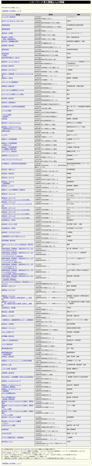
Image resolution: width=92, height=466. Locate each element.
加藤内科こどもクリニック (10, 155)
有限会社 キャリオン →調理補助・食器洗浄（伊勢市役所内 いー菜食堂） (17, 297)
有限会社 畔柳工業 (8, 86)
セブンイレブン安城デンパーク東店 (13, 94)
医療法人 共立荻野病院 (9, 139)
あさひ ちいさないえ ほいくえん (13, 21)
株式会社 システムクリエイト (11, 232)
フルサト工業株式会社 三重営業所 (13, 437)
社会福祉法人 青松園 (8, 307)
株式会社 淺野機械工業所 (10, 41)
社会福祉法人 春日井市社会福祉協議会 (14, 163)
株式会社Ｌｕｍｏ (7, 441)
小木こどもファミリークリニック (12, 159)
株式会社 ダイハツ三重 (9, 224)
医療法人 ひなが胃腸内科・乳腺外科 (13, 190)
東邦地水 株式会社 (8, 173)
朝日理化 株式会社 (8, 98)
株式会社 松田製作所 (8, 102)
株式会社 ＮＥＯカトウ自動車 (11, 417)
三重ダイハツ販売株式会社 (10, 340)
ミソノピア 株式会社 (8, 17)
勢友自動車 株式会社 (8, 240)
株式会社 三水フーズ (8, 286)
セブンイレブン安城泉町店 (10, 82)
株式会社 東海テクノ (8, 169)
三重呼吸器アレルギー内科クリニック (13, 236)
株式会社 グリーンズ (8, 194)
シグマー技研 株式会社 (9, 369)
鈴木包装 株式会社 (8, 66)
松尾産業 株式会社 (8, 45)
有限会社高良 (6, 131)
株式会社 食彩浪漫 (8, 311)
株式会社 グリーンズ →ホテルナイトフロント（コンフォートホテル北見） (17, 203)
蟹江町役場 (5, 49)
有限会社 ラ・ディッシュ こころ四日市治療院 (17, 360)
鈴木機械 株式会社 (8, 336)
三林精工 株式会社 (8, 356)
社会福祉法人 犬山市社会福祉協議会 (13, 106)
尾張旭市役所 (6, 25)
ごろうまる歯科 (6, 110)
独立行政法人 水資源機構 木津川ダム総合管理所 (17, 377)
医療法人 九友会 (7, 78)
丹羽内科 (4, 118)
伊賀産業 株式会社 (8, 373)
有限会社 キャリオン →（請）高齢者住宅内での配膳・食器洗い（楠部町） (17, 303)
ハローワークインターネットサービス (25, 449)
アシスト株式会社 (7, 344)
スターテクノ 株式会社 (9, 151)
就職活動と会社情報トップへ (11, 11)
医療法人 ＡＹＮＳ (8, 316)
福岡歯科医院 (6, 29)
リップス (4, 135)
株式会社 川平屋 (7, 33)
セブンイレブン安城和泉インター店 (13, 90)
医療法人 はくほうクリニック (11, 381)
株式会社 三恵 (6, 364)
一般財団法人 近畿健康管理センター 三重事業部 (17, 320)
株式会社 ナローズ (8, 177)
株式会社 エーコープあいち (11, 61)
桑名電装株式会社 (7, 348)
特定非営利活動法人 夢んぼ (11, 57)
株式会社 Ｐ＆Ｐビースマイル (11, 123)
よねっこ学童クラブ (8, 332)
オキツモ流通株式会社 (8, 393)
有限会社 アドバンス (8, 328)
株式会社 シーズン (8, 185)
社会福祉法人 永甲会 (8, 220)
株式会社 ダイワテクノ (9, 70)
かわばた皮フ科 (6, 433)
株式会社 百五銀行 (8, 324)
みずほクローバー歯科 (8, 425)
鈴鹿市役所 (5, 429)
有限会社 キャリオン (8, 290)
